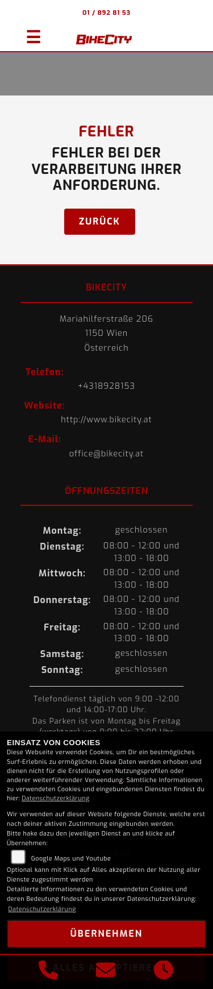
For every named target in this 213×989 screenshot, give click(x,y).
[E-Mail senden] (105, 972)
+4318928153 (106, 386)
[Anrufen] (48, 972)
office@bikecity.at (106, 453)
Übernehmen (106, 934)
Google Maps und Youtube (71, 858)
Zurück (99, 221)
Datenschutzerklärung (55, 798)
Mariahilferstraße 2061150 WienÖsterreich (106, 334)
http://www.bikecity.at (106, 419)
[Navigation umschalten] (28, 32)
